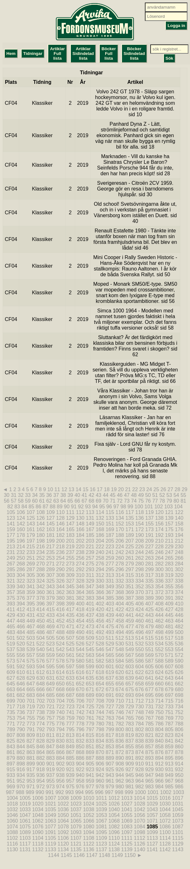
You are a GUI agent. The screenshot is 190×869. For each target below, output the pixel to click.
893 (149, 758)
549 (130, 649)
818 (120, 735)
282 (159, 563)
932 (179, 769)
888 (100, 758)
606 (159, 666)
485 (30, 632)
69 (98, 501)
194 (179, 535)
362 (60, 592)
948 (159, 775)
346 (80, 586)
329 (90, 581)
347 (90, 586)
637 (109, 678)
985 (169, 786)
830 (60, 741)
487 (50, 632)
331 (109, 581)
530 (120, 643)
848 (60, 746)
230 (179, 546)
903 (70, 763)
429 (11, 615)
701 (30, 701)
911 (149, 763)
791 (30, 729)
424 (139, 609)
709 (109, 701)
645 (11, 683)
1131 (25, 849)
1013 (126, 798)
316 (139, 575)
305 (30, 575)
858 (159, 746)
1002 (166, 792)
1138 (114, 849)
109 (50, 512)
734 (179, 706)
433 (50, 615)
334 (139, 581)
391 (169, 598)
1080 (88, 826)
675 (130, 689)
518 (179, 638)
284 (179, 563)
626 (179, 672)
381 (70, 598)
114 (100, 512)
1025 (101, 803)
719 (30, 706)
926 (120, 769)
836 (120, 741)
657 (130, 683)
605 (149, 666)
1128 (165, 843)
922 (80, 769)
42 (91, 495)
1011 (101, 798)
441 (130, 615)
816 (100, 735)
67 (84, 501)
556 (21, 655)
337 (169, 581)
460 (139, 621)
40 (77, 495)
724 (80, 706)
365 (90, 592)
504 (40, 638)
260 (120, 558)
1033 (25, 809)
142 (21, 523)
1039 (101, 809)
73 (127, 501)
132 (100, 518)
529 (109, 643)
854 (120, 746)
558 (40, 655)
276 (100, 563)
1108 (88, 838)
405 (130, 603)
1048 (38, 815)
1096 (114, 832)
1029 (152, 803)
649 (50, 683)
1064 (63, 821)
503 (30, 638)
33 (28, 495)
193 (169, 535)
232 (21, 552)
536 (179, 643)
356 (179, 586)
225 (130, 546)
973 (50, 786)
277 (109, 563)
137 (149, 518)
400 (80, 603)
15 (85, 489)
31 (14, 495)
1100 (165, 832)
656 (120, 683)
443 (149, 615)
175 (169, 529)
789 (11, 729)
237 (70, 552)
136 (139, 518)
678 (159, 689)
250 (21, 558)
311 (90, 575)
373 (169, 592)
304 (21, 575)
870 (100, 752)
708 (100, 701)
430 (21, 615)
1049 (50, 815)
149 (90, 523)
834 (100, 741)
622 (139, 672)
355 (169, 586)
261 (130, 558)
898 (21, 763)
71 (113, 501)
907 (109, 763)
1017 (178, 798)
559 (50, 655)
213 (11, 546)
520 (21, 643)
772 (21, 723)
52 (162, 495)
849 (70, 746)
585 (130, 661)
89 (60, 506)
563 (90, 655)
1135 (76, 849)
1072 (165, 821)
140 (179, 518)
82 (10, 506)
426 (159, 609)
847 (50, 746)
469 (50, 626)
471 (70, 626)
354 (159, 586)
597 (70, 666)
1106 (63, 838)
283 (169, 563)
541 (50, 649)
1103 (25, 838)
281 (149, 563)
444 (159, 615)
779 (90, 723)
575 (30, 661)
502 (21, 638)
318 (159, 575)
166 (80, 529)
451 (50, 621)
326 (60, 581)
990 (40, 792)
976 (80, 786)
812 (60, 735)
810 (40, 735)
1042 (139, 809)
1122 (88, 843)
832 (80, 741)
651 (70, 683)
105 (11, 512)
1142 (165, 849)
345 (70, 586)
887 (90, 758)
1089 (25, 832)
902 (60, 763)
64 (63, 501)
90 (67, 506)
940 (80, 775)
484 (21, 632)
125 (30, 518)
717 (11, 706)
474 (100, 626)
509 (90, 638)
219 (70, 546)
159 (11, 529)
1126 (139, 843)
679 (169, 689)
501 (11, 638)
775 (50, 723)
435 (70, 615)
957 (70, 781)
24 (149, 489)
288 (40, 569)
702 (40, 701)
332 (120, 581)
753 (11, 718)
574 (21, 661)
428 (179, 609)
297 (130, 569)
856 (139, 746)
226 (139, 546)
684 (40, 695)
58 (21, 501)
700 (21, 701)
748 (139, 712)
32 (21, 495)
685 (50, 695)
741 (70, 712)
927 (130, 769)
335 (149, 581)
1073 (178, 821)
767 (149, 718)
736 (21, 712)
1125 (126, 843)
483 (11, 632)
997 (109, 792)
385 (109, 598)
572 (179, 655)
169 (109, 529)
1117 (25, 843)
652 (80, 683)
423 (130, 609)
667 (50, 689)
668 (60, 689)
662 (179, 683)
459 (130, 621)
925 (109, 769)
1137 (101, 849)
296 (120, 569)
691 (109, 695)
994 (79, 792)
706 (80, 701)
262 (139, 558)
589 (169, 661)
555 (11, 655)
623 (149, 672)
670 (80, 689)
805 (169, 729)
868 (80, 752)
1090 (38, 832)
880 (21, 758)
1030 (165, 803)
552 (159, 649)
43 (98, 495)
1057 (152, 815)
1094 (88, 832)
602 (120, 666)
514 (139, 638)
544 (80, 649)
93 (88, 506)
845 (30, 746)
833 (90, 741)
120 (159, 512)
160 (21, 529)
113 (90, 512)
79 (169, 501)
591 (11, 666)
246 (159, 552)
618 (100, 672)
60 (35, 501)
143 (30, 523)
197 (30, 541)
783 (130, 723)
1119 (50, 843)
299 (149, 569)
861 (11, 752)
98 (123, 506)
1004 (12, 798)
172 (139, 529)
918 (40, 769)
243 (130, 552)
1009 (76, 798)
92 (81, 506)
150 (100, 523)
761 (90, 718)
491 (90, 632)
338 (179, 581)
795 (70, 729)
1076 (38, 826)
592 (21, 666)
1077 (50, 826)
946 (139, 775)
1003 (178, 792)
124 (21, 518)
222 (100, 546)
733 (169, 706)
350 (120, 586)
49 (141, 495)
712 (139, 701)
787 (169, 723)
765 (130, 718)
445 (169, 615)
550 (139, 649)
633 (70, 678)
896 (179, 758)
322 (21, 581)
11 (57, 489)
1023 (76, 803)
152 (120, 523)
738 (40, 712)
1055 (126, 815)
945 (130, 775)
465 (11, 626)
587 (149, 661)
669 (70, 689)
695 (149, 695)
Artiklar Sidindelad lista (83, 53)
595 (50, 666)
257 (90, 558)
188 (120, 535)
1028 (139, 803)
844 (21, 746)
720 (40, 706)
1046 (12, 815)
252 (40, 558)
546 (100, 649)
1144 (53, 855)
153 (130, 523)
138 (159, 518)
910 (139, 763)
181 (50, 535)
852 (100, 746)
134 (120, 518)
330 (100, 581)
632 (60, 678)
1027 (126, 803)
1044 (165, 809)
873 (130, 752)
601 (109, 666)
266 (179, 558)
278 (120, 563)
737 (30, 712)
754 (21, 718)
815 (90, 735)
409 (169, 603)
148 (80, 523)
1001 (153, 792)
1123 (101, 843)
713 (149, 701)
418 (80, 609)
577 (50, 661)
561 (70, 655)
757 (50, 718)
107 (30, 512)
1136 (88, 849)
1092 (63, 832)
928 (139, 769)
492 (100, 632)
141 (11, 523)
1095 (101, 832)
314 (120, 575)
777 (70, 723)
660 (159, 683)
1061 (25, 821)
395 (30, 603)
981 (130, 786)
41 (84, 495)
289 (50, 569)
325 (50, 581)
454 (80, 621)
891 (130, 758)
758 (60, 718)
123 (11, 518)
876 (159, 752)
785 (149, 723)
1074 (12, 826)
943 (109, 775)
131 (90, 518)
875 (149, 752)
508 (80, 638)
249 (11, 558)
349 (109, 586)
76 (148, 501)
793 (50, 729)
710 (120, 701)
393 (11, 603)
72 (120, 501)
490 (80, 632)
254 (60, 558)
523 (50, 643)
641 (149, 678)
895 (169, 758)
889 (109, 758)
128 (60, 518)
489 (70, 632)
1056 (139, 815)
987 (10, 792)
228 (159, 546)
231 (11, 552)
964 (139, 781)
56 (7, 501)
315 (130, 575)
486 (40, 632)
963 (130, 781)
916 (21, 769)
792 (40, 729)
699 (11, 701)
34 (35, 495)
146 (60, 523)
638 (120, 678)
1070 (139, 821)
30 (7, 495)
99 (130, 506)
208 (139, 541)
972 (40, 786)
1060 (12, 821)
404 (120, 603)
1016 (165, 798)
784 (139, 723)
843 (11, 746)
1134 (63, 849)
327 (70, 581)
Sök (169, 58)
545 (90, 649)
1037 (76, 809)
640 (139, 678)
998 (119, 792)
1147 (92, 855)
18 (107, 489)
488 (60, 632)
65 (70, 501)
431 (30, 615)
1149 (117, 855)
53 (169, 495)
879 (11, 758)
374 (179, 592)
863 (30, 752)
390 (159, 598)
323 (30, 581)
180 (40, 535)
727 (109, 706)
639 (130, 678)
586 (139, 661)
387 (130, 598)
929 (149, 769)
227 (149, 546)
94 (95, 506)
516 (159, 638)
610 (21, 672)
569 (149, 655)
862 (21, 752)
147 (70, 523)
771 (11, 723)
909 (130, 763)
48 (134, 495)
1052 (88, 815)
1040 (114, 809)
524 (60, 643)
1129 (178, 843)
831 (70, 741)
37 (56, 495)
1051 (76, 815)
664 (21, 689)
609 (11, 672)
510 (100, 638)
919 (50, 769)
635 (90, 678)
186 (100, 535)
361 (50, 592)
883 (50, 758)
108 (40, 512)
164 (60, 529)
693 (130, 695)
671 (90, 689)
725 (90, 706)
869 (90, 752)
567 (130, 655)
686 (60, 695)
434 (60, 615)
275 (90, 563)
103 (168, 506)
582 (100, 661)
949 (169, 775)
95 (102, 506)
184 (80, 535)
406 (139, 603)
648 (40, 683)
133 (109, 518)
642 (159, 678)
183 (70, 535)
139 (169, 518)
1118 (38, 843)
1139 (126, 849)
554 (179, 649)
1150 (130, 855)
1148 (104, 855)
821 (149, 735)
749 (149, 712)
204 (100, 541)
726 (100, 706)
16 (92, 489)
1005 (25, 798)
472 (80, 626)
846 (40, 746)
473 (90, 626)
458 (120, 621)
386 (120, 598)
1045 (178, 809)
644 (179, 678)
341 (30, 586)
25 (156, 489)
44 (105, 495)
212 (179, 541)
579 (70, 661)
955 (50, 781)
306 (40, 575)
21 (128, 489)
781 (109, 723)
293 (90, 569)
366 (100, 592)
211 (169, 541)
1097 (126, 832)
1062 (38, 821)
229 (169, 546)
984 (159, 786)
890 (120, 758)
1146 (79, 855)
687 (70, 695)
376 (21, 598)
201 (70, 541)
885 (70, 758)
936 (40, 775)
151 (109, 523)
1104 (38, 838)
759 (70, 718)
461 (149, 621)
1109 (101, 838)
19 (114, 489)
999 (129, 792)
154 (139, 523)
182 (60, 535)
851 (90, 746)
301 (169, 569)
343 (50, 586)
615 (70, 672)
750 (159, 712)
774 (40, 723)
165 (70, 529)
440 (120, 615)
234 (40, 552)
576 (40, 661)
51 (155, 495)
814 (80, 735)
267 (11, 563)
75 (141, 501)
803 (149, 729)
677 (149, 689)
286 (21, 569)
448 (21, 621)
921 (70, 769)
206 (120, 541)
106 (21, 512)
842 (179, 741)
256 (80, 558)
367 (109, 592)
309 (70, 575)
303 (11, 575)
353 (149, 586)
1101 (178, 832)
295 (109, 569)
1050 (63, 815)
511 (109, 638)
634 (80, 678)
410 (179, 603)
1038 (88, 809)
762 (100, 718)
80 (176, 501)
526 (80, 643)
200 (60, 541)
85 (31, 506)
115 (109, 512)
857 (149, 746)
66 (77, 501)
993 (69, 792)
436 (80, 615)
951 (11, 781)
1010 (88, 798)
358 (21, 592)
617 (90, 672)
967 (169, 781)
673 (109, 689)
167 (90, 529)
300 (159, 569)
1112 (139, 838)
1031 (178, 803)
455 (90, 621)
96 (109, 506)
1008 (63, 798)
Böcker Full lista (108, 53)
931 (169, 769)
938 (60, 775)
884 (60, 758)
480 (159, 626)
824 (179, 735)
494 (120, 632)
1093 (76, 832)
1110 (114, 838)
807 (11, 735)
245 (149, 552)
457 (109, 621)
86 (38, 506)
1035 (50, 809)
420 (100, 609)
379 (50, 598)
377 (30, 598)
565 (109, 655)
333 (130, 581)
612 (40, 672)
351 (130, 586)
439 (109, 615)
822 (159, 735)
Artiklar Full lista (57, 53)
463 (169, 621)
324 (40, 581)
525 (70, 643)
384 (100, 598)
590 (179, 661)
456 (100, 621)
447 (11, 621)
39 (70, 495)
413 (30, 609)
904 (80, 763)
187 (109, 535)
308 (60, 575)
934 (21, 775)
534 (159, 643)
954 (40, 781)
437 (90, 615)
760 (80, 718)
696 (159, 695)
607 (169, 666)
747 (130, 712)
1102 (12, 838)
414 (40, 609)
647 (30, 683)
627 (11, 678)
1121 (76, 843)
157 (169, 523)
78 (162, 501)
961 (109, 781)
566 (120, 655)
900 (40, 763)
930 (159, 769)
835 (109, 741)
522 (40, 643)
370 (139, 592)
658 (139, 683)
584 (120, 661)
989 (30, 792)
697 (169, 695)
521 (30, 643)
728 (120, 706)
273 (70, 563)
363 (70, 592)
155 (149, 523)
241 (109, 552)
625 (169, 672)
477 (130, 626)
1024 (88, 803)
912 (159, 763)
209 (149, 541)
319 (169, 575)
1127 (152, 843)
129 (70, 518)
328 (80, 581)
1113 (152, 838)
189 (130, 535)
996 (99, 792)
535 (169, 643)
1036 (63, 809)
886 (80, 758)
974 (60, 786)
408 (159, 603)
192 (159, 535)
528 (100, 643)
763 (109, 718)
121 (169, 512)
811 (50, 735)
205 (109, 541)
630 (40, 678)
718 (21, 706)
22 (135, 489)
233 (30, 552)
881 (30, 758)
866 (60, 752)
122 (179, 512)
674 (120, 689)
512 (120, 638)
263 (149, 558)
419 (90, 609)
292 (80, 569)
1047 (25, 815)
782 (120, 723)
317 (149, 575)
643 (169, 678)
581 (90, 661)
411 (11, 609)
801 (130, 729)
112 (80, 512)
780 (100, 723)
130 (80, 518)
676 (139, 689)
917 (30, 769)
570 (159, 655)
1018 (12, 803)
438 (100, 615)
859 (169, 746)
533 (149, 643)
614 (60, 672)
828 (40, 741)
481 (169, 626)
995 (89, 792)
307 (50, 575)
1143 (178, 849)
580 (80, 661)
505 (50, 638)
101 (149, 506)
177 (11, 535)
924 (100, 769)
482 (179, 626)
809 (30, 735)
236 (60, 552)
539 (30, 649)
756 (40, 718)
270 (40, 563)
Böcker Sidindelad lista (134, 53)
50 (148, 495)
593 (30, 666)
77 (155, 501)
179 (30, 535)
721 (50, 706)
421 (109, 609)
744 (100, 712)
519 (11, 643)
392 (179, 598)
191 (149, 535)
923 (90, 769)
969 (11, 786)
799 (109, 729)
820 (139, 735)
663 (11, 689)
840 (159, 741)
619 (109, 672)
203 (90, 541)
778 (80, 723)
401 (90, 603)
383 (90, 598)
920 (60, 769)
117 (130, 512)
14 (78, 489)
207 (130, 541)
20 (121, 489)
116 (120, 512)
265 (169, 558)
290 (60, 569)
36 (49, 495)
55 (183, 495)
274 (80, 563)
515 (149, 638)
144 (40, 523)
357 (11, 592)
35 (42, 495)
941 (90, 775)
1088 (12, 832)
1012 (114, 798)
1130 (12, 849)
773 (30, 723)
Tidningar (32, 53)
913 (169, 763)
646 (21, 683)
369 (130, 592)
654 (100, 683)
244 (139, 552)
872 (120, 752)
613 (50, 672)
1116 (12, 843)
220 (80, 546)
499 (169, 632)
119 (149, 512)
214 (21, 546)
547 (109, 649)
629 (30, 678)
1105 (50, 838)
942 (100, 775)
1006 (38, 798)
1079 (76, 826)
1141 (152, 849)
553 (169, 649)
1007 (50, 798)
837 (130, 741)
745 (109, 712)
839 (149, 741)
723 (70, 706)
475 (109, 626)
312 (100, 575)
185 (90, 535)
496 (139, 632)
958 (80, 781)
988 (20, 792)
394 (21, 603)
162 (40, 529)
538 (21, 649)
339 (11, 586)
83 (17, 506)
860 (179, 746)
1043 (152, 809)
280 (139, 563)
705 (70, 701)
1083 (126, 826)
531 (130, 643)
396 (40, 603)
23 (142, 489)
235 (50, 552)
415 (50, 609)
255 (70, 558)
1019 (25, 803)
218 (60, 546)
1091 (50, 832)
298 (139, 569)
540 (40, 649)
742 (80, 712)
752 (179, 712)
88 (53, 506)
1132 (38, 849)
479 (149, 626)
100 (139, 506)
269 (30, 563)
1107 (76, 838)
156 (159, 523)
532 (139, 643)
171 (130, 529)
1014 (139, 798)
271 (50, 563)
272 (60, 563)
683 (30, 695)
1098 (139, 832)
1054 (114, 815)
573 (11, 661)
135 (130, 518)
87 (45, 506)
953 (30, 781)
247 (169, 552)
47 (127, 495)
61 (42, 501)
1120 (63, 843)
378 (40, 598)
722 (60, 706)
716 (179, 701)
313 (109, 575)
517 (169, 638)
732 (159, 706)
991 (49, 792)
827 (30, 741)
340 (21, 586)
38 (63, 495)
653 (90, 683)
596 (60, 666)
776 (60, 723)
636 (100, 678)
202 (80, 541)
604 (139, 666)
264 (159, 558)
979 (109, 786)
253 (50, 558)
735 (11, 712)
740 (60, 712)
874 (139, 752)
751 (169, 712)
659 (149, 683)
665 (30, 689)
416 (60, 609)
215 (30, 546)
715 (169, 701)
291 (70, 569)
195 (11, 541)
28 (177, 489)
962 (120, 781)
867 (70, 752)
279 (130, 563)
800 (120, 729)
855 (130, 746)
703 (50, 701)
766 (139, 718)
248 (179, 552)
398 (60, 603)
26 (163, 489)
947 (149, 775)
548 (120, 649)
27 (170, 489)
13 (71, 489)
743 (90, 712)
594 (40, 666)
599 (90, 666)
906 (100, 763)
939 (70, 775)
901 (50, 763)
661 (169, 683)
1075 (25, 826)
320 (179, 575)
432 (40, 615)
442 (139, 615)
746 (120, 712)
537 (11, 649)
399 (70, 603)
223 (109, 546)
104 (178, 506)
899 (30, 763)
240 (100, 552)
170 (120, 529)
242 (120, 552)
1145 (66, 855)
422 (120, 609)
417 (70, 609)
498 (159, 632)
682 (21, 695)
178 (21, 535)
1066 (88, 821)
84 (24, 506)
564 (100, 655)
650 (60, 683)
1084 (139, 826)
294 (100, 569)
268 (21, 563)
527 (90, 643)
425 (149, 609)
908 (120, 763)
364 (80, 592)
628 (21, 678)
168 (100, 529)
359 (30, 592)
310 (80, 575)
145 (50, 523)
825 (11, 741)
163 (50, 529)
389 (149, 598)
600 (100, 666)
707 (90, 701)
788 (179, 723)
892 (139, 758)
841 (169, 741)
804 (159, 729)
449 (30, 621)
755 (30, 718)
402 (100, 603)
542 (60, 649)
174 (159, 529)
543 (70, 649)
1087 (178, 826)
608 (179, 666)
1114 (165, 838)
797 (90, 729)
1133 (50, 849)
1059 (178, 815)
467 (30, 626)
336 (159, 581)
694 (139, 695)
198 (40, 541)
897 (11, 763)
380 (60, 598)
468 (40, 626)
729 (130, 706)
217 (50, 546)
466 (21, 626)
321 (11, 581)
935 (30, 775)
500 (179, 632)
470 (60, 626)
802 (139, 729)
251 (30, 558)
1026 (114, 803)
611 (30, 672)
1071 (152, 821)
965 (149, 781)
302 (179, 569)
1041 (126, 809)
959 (90, 781)
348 (100, 586)
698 (179, 695)
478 (139, 626)
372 (159, 592)
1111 (126, 838)
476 (120, 626)
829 (50, 741)
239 (90, 552)
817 (109, 735)
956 (60, 781)
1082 (114, 826)
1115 (178, 838)
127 (50, 518)
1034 (38, 809)
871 (109, 752)
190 (139, 535)
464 (179, 621)
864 (40, 752)
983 (149, 786)
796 (80, 729)
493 (109, 632)
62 (49, 501)
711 (130, 701)
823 (169, 735)
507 (70, 638)
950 (179, 775)
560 (60, 655)
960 (100, 781)
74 (134, 501)
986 (179, 786)
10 (50, 489)
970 (21, 786)
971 (30, 786)
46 (120, 495)
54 (176, 495)
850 (80, 746)
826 (21, 741)
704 (60, 701)
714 (159, 701)
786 (159, 723)
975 (70, 786)
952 (21, 781)
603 (130, 666)
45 (113, 495)
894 (159, 758)
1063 (50, 821)
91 (74, 506)
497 (149, 632)
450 (40, 621)
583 (109, 661)
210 (159, 541)
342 (40, 586)
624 (159, 672)
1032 (12, 809)
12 (64, 489)
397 (50, 603)
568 (139, 655)
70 (105, 501)
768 (159, 718)
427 (169, 609)
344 (60, 586)
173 (149, 529)
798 (100, 729)
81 (183, 501)
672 (100, 689)
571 (169, 655)
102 (158, 506)
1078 (63, 826)
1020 (38, 803)
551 (149, 649)
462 (159, 621)
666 (40, 689)
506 (60, 638)
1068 (114, 821)
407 (149, 603)
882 (40, 758)
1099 (152, 832)
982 (139, 786)
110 (60, 512)
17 (100, 489)
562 (80, 655)
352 (139, 586)
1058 (165, 815)
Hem (11, 53)
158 (179, 523)
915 (11, 769)
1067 (101, 821)
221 (90, 546)
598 (80, 666)
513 (130, 638)
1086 (165, 826)
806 (179, 729)
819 (130, 735)
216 (40, 546)
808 (21, 735)
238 (80, 552)
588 (159, 661)
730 (139, 706)
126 (40, 518)
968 (179, 781)
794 (60, 729)
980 (120, 786)
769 (169, 718)
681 (11, 695)
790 (21, 729)
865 (50, 752)
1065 (76, 821)
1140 (139, 849)
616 (80, 672)
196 (21, 541)
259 (109, 558)
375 (11, 598)
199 (50, 541)
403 (109, 603)
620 (120, 672)
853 (109, 746)
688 (80, 695)
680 (179, 689)
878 (179, 752)
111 (70, 512)
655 (109, 683)
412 (21, 609)
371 (149, 592)
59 (28, 501)
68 (91, 501)
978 (100, 786)
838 (139, 741)
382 (80, 598)
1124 (114, 843)
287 (30, 569)
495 (130, 632)
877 (169, 752)
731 (149, 706)
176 (179, 529)
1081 (101, 826)
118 (139, 512)
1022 (63, 803)
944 (120, 775)
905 (90, 763)
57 (14, 501)
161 (30, 529)
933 (11, 775)
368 (120, 592)
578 (60, 661)
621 (130, 672)
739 (50, 712)
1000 (140, 792)
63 (56, 501)
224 (120, 546)
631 (50, 678)
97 (116, 506)
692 (120, 695)
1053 (101, 815)
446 (179, 615)
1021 (50, 803)
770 (179, 718)
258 (100, 558)
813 (70, 735)
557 (30, 655)
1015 (152, 798)
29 (184, 489)
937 (50, 775)
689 (90, 695)
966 (159, 781)
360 (40, 592)
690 (100, 695)
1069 (126, 821)
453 (70, 621)
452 (60, 621)
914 (179, 763)
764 (120, 718)
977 (90, 786)
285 (11, 569)
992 (59, 792)
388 (139, 598)
